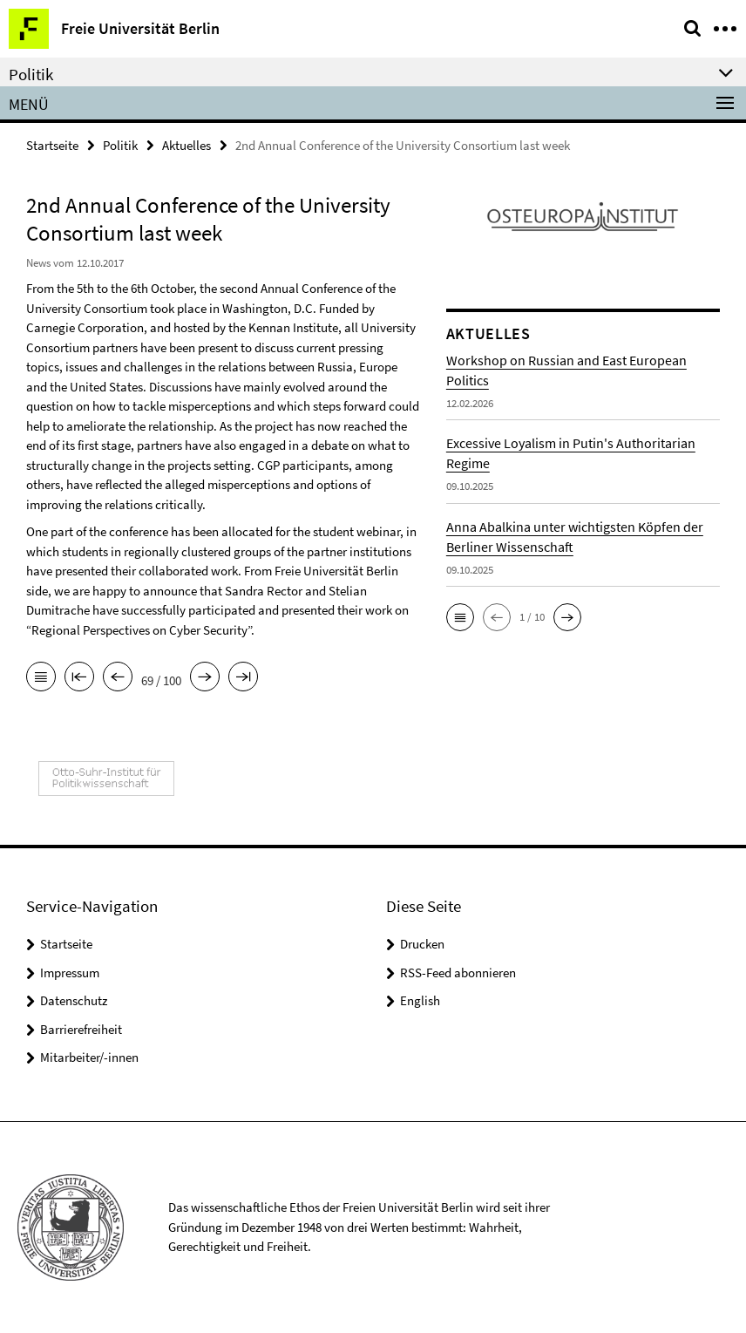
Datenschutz (73, 1000)
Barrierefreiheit (81, 1029)
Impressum (69, 972)
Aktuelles (186, 145)
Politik (120, 145)
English (420, 1000)
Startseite (52, 145)
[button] (460, 617)
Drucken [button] (422, 943)
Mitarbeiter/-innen (89, 1057)
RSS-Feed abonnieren (458, 972)
